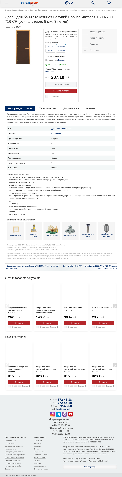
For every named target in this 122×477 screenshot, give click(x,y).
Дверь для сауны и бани (61, 129)
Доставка (37, 446)
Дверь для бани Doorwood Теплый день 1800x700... (74, 369)
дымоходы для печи (88, 230)
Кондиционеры (10, 449)
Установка (37, 463)
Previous (7, 306)
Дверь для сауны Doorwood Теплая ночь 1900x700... (46, 369)
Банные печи (9, 469)
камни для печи (70, 230)
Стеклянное (56, 134)
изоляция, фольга (34, 231)
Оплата (36, 449)
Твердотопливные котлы (14, 446)
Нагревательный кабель (13, 466)
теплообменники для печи (106, 230)
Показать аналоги (61, 91)
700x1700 (50, 46)
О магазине (38, 440)
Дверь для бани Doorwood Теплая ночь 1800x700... (102, 369)
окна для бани (15, 230)
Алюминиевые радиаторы (14, 457)
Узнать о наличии (61, 84)
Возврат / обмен (40, 457)
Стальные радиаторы (12, 460)
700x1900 (50, 51)
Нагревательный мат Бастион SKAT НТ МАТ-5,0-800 (17, 310)
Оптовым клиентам (41, 469)
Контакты (37, 443)
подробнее (49, 71)
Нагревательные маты (13, 463)
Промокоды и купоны (41, 455)
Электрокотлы (10, 443)
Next (115, 306)
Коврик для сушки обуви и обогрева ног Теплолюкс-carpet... (45, 310)
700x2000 (61, 51)
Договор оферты (40, 466)
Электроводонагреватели (14, 452)
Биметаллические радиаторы (15, 455)
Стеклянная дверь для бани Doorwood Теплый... (18, 369)
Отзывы (37, 460)
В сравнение (54, 96)
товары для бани (51, 230)
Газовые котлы (10, 440)
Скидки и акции (39, 452)
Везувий (61, 60)
